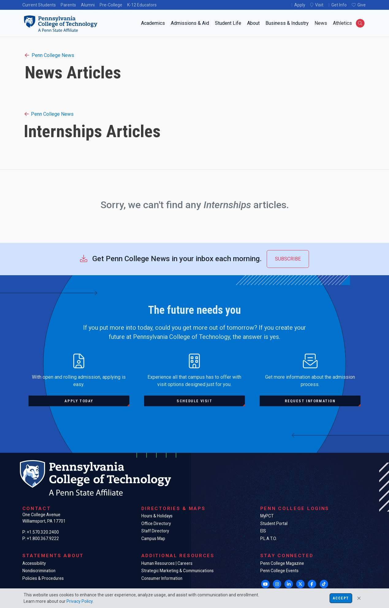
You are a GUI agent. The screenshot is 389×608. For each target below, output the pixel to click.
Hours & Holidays (157, 515)
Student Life (228, 23)
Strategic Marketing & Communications (177, 570)
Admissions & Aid (190, 23)
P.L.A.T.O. (268, 538)
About (253, 23)
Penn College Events (279, 570)
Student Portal (274, 523)
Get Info (339, 4)
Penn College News (49, 55)
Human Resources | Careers (167, 563)
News (321, 23)
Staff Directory (155, 530)
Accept (341, 598)
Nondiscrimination (38, 570)
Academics (153, 23)
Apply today (78, 401)
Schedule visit (194, 401)
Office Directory (156, 523)
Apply (299, 4)
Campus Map (153, 538)
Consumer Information (161, 578)
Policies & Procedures (43, 578)
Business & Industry (287, 23)
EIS (263, 530)
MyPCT (266, 515)
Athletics (342, 23)
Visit (319, 4)
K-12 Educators (142, 4)
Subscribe (288, 259)
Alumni (88, 4)
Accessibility (34, 563)
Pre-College (111, 4)
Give (361, 4)
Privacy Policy (80, 601)
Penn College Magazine (282, 563)
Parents (68, 4)
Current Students (39, 4)
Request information (310, 401)
